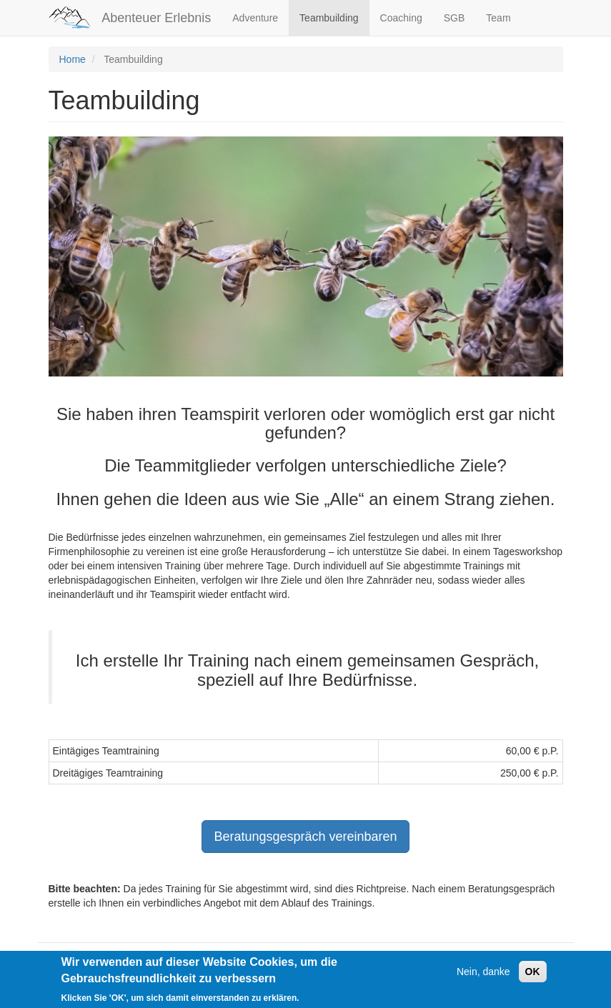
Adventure (255, 18)
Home (72, 59)
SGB (454, 18)
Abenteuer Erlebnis (156, 18)
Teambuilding (329, 18)
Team (498, 18)
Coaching (401, 18)
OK (532, 977)
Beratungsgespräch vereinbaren (305, 836)
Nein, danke (483, 977)
